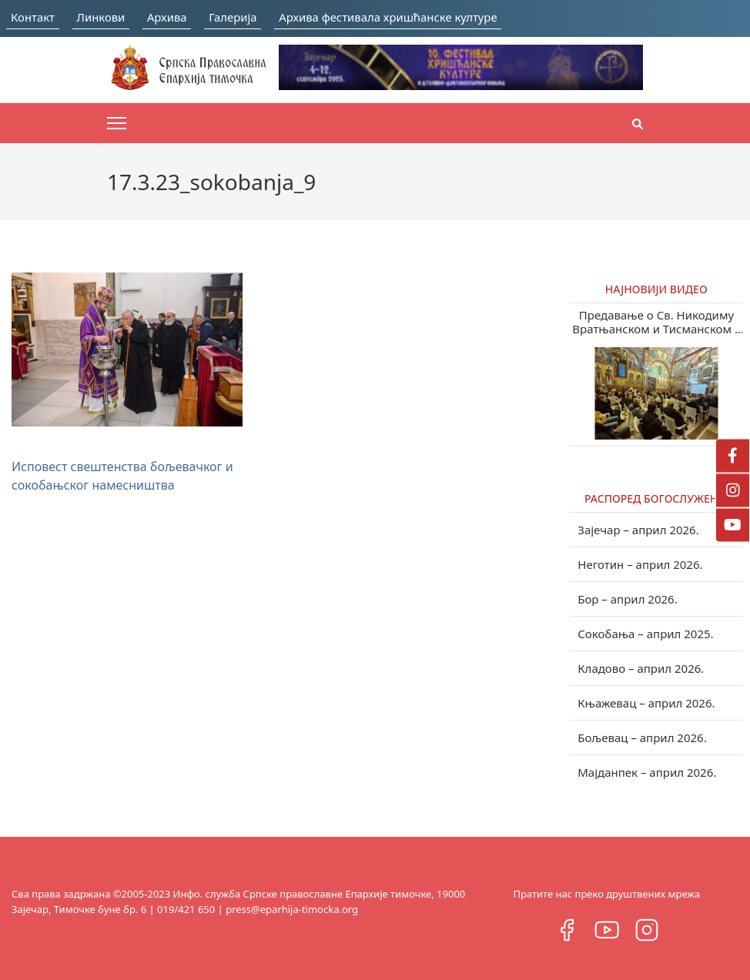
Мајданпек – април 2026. (647, 772)
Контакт (33, 16)
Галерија (252, 16)
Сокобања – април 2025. (645, 634)
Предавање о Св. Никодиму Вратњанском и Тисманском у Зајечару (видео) (657, 322)
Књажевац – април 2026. (646, 703)
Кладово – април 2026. (641, 668)
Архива (180, 16)
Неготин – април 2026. (640, 564)
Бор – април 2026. (627, 599)
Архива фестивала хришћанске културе (420, 16)
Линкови (108, 16)
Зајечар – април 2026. (638, 530)
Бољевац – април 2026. (642, 737)
